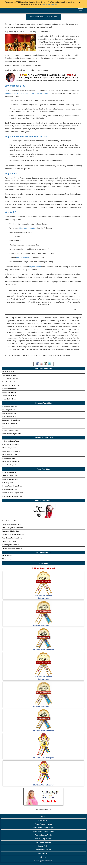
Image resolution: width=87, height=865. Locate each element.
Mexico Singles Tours (9, 448)
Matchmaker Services (43, 842)
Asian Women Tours (9, 472)
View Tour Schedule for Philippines (43, 17)
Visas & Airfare (7, 559)
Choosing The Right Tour (10, 545)
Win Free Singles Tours (43, 839)
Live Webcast (43, 853)
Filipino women (35, 267)
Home (43, 817)
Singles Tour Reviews (9, 395)
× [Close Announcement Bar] (79, 2)
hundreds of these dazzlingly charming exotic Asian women (27, 93)
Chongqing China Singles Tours (12, 496)
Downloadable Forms (9, 389)
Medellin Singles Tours (9, 455)
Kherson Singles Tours (9, 413)
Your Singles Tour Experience (12, 538)
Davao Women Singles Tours (12, 486)
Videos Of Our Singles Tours (11, 524)
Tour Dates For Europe (10, 378)
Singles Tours (43, 820)
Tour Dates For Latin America (12, 382)
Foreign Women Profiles (43, 824)
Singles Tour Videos (9, 392)
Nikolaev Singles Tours (9, 430)
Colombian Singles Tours (10, 441)
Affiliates (43, 857)
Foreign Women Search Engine (43, 828)
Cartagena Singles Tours (10, 444)
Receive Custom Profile (43, 835)
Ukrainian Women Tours (10, 406)
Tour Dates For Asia (9, 375)
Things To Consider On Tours (12, 548)
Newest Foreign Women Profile (43, 831)
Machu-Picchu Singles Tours (11, 461)
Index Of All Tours (8, 372)
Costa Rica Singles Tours (10, 465)
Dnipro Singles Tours (9, 416)
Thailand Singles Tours (9, 476)
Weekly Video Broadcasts (12, 528)
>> (50, 4)
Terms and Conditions (43, 850)
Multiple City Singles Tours (11, 385)
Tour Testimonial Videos (10, 521)
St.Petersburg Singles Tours (11, 434)
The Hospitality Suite (9, 541)
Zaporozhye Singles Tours (11, 420)
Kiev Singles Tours (8, 410)
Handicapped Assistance (43, 861)
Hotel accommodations (28, 228)
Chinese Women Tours (9, 489)
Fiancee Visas (7, 555)
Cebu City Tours (7, 483)
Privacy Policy (43, 846)
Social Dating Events (9, 399)
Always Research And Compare (13, 534)
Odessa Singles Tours (9, 427)
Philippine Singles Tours (10, 479)
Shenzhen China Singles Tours (12, 493)
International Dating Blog (10, 531)
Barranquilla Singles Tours (11, 451)
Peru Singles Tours (8, 458)
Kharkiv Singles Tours (9, 423)
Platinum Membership (24, 257)
